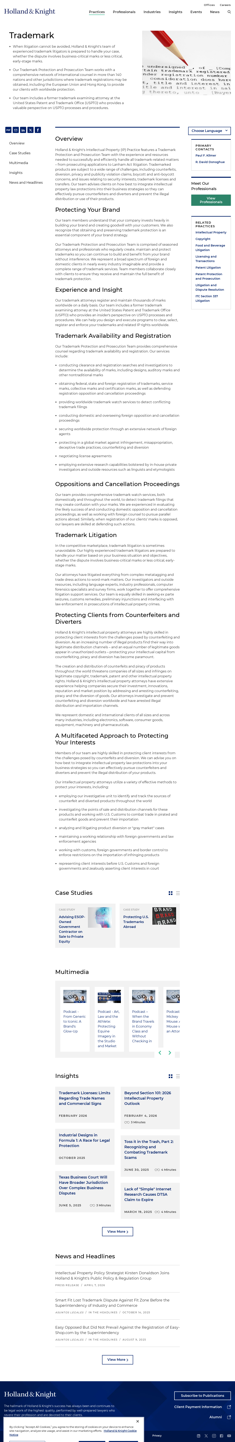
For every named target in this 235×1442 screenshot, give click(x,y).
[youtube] (229, 1436)
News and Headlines (26, 183)
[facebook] (221, 1436)
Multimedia (18, 163)
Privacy (157, 1435)
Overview (17, 143)
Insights (175, 12)
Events (196, 12)
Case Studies (19, 153)
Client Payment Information (198, 1407)
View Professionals (211, 200)
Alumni (215, 1417)
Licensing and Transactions (206, 259)
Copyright (203, 239)
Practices (97, 12)
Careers (225, 5)
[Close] (137, 1432)
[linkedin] (198, 1436)
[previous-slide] (159, 1053)
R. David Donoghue (210, 162)
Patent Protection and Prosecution (209, 276)
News (214, 12)
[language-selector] (209, 131)
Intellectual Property (211, 232)
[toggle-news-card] (170, 893)
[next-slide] (170, 1053)
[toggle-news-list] (178, 893)
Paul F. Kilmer (206, 155)
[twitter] (206, 1436)
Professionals (124, 12)
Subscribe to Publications (202, 1396)
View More (116, 1232)
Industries (152, 12)
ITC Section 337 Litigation (207, 298)
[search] (229, 12)
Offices (209, 5)
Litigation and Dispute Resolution (210, 287)
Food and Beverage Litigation (210, 248)
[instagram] (214, 1436)
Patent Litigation (208, 267)
